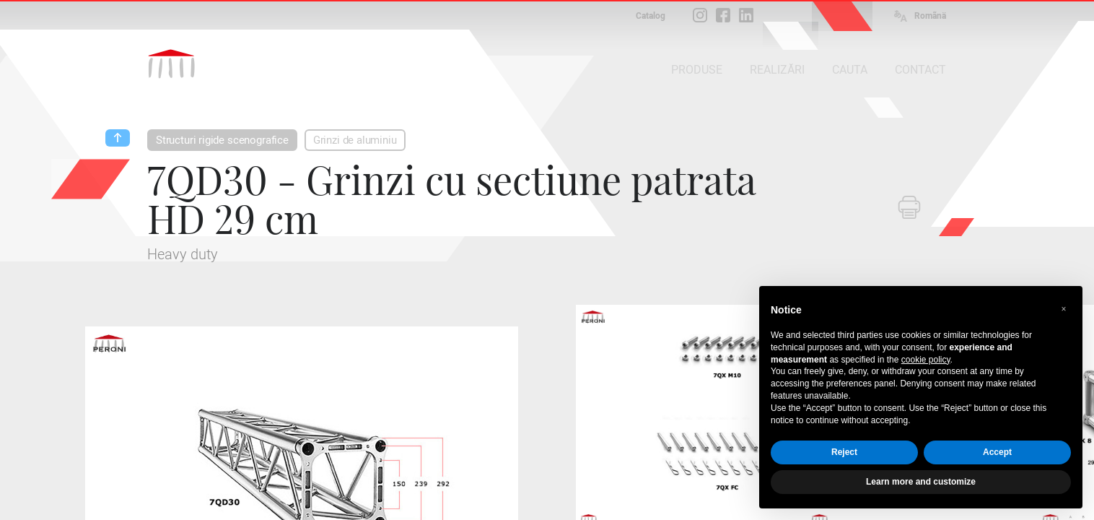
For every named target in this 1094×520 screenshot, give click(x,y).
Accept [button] (997, 452)
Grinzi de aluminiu (355, 140)
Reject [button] (844, 452)
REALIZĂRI (777, 70)
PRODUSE (696, 70)
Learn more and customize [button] (921, 482)
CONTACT (920, 70)
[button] (1063, 309)
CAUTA (849, 70)
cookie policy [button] (925, 360)
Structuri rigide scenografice (222, 140)
